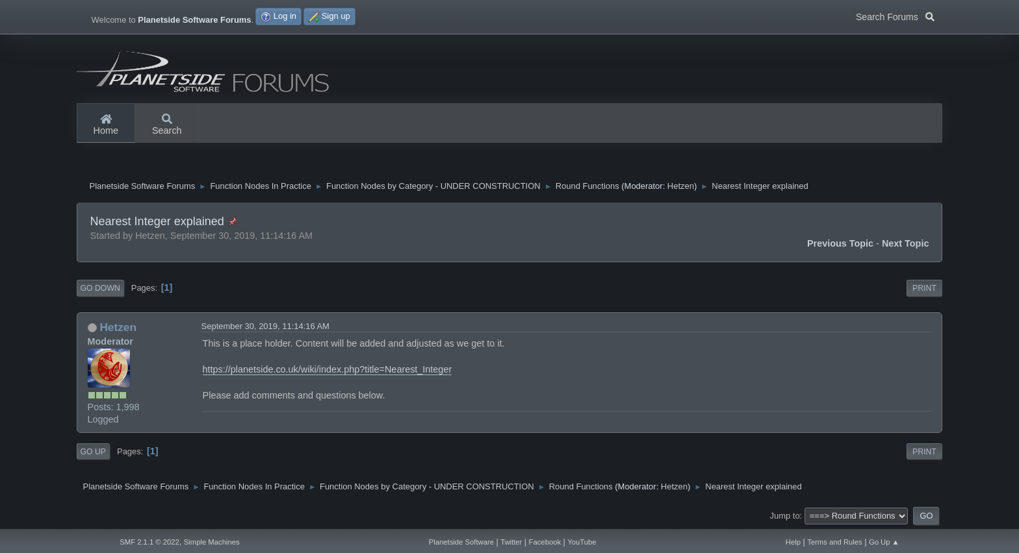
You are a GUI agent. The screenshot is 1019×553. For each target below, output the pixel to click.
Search (167, 125)
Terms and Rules (834, 542)
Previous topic (840, 243)
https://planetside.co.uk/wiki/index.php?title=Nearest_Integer (327, 369)
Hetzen (680, 186)
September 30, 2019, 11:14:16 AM (265, 326)
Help (793, 542)
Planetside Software (461, 542)
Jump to (785, 516)
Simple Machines (212, 542)
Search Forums (895, 15)
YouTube (581, 542)
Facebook (545, 542)
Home (106, 125)
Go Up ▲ (884, 542)
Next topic (905, 243)
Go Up (93, 451)
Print (924, 288)
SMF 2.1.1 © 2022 (149, 542)
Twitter (511, 542)
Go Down (100, 288)
